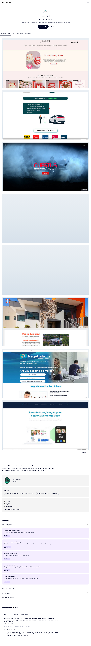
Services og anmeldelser (23, 33)
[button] (45, 63)
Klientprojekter (5, 33)
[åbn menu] (88, 2)
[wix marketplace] (7, 2)
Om (13, 33)
